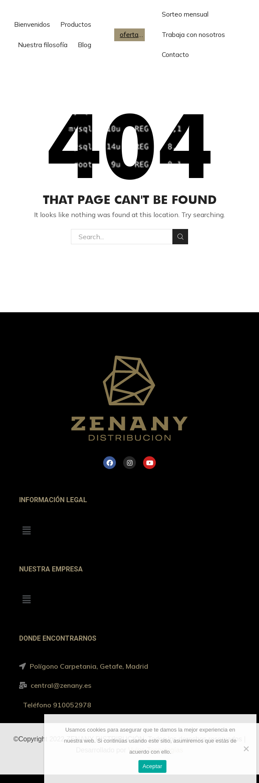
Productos (75, 24)
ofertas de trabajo (132, 35)
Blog (84, 45)
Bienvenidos (32, 24)
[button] (26, 530)
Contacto (175, 55)
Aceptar (153, 766)
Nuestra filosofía (43, 45)
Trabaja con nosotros (193, 35)
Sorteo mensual (185, 14)
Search (180, 237)
